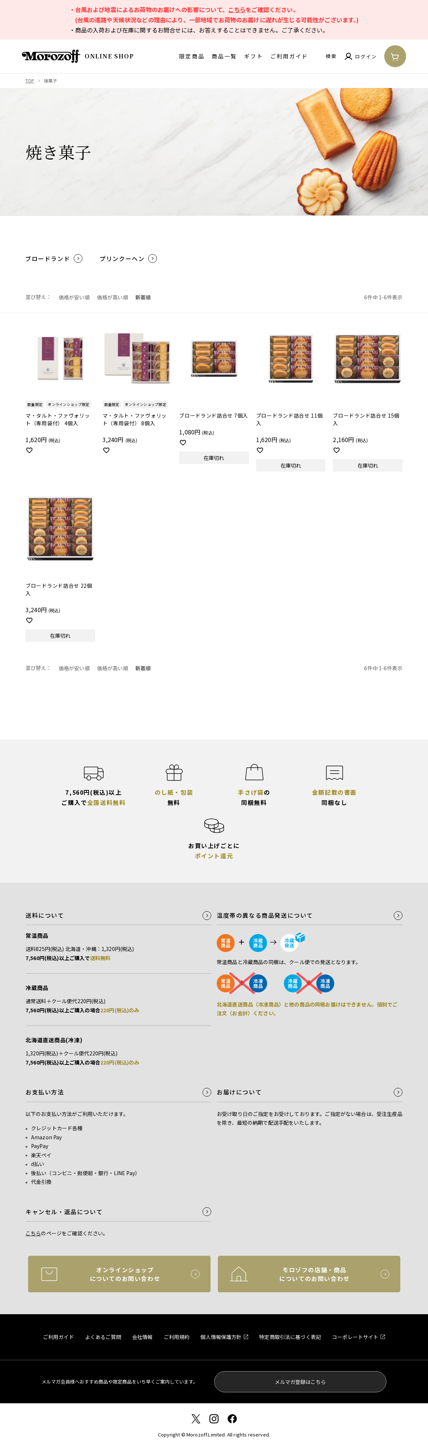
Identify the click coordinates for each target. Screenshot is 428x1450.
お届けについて (239, 1092)
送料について (45, 915)
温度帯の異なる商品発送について (265, 915)
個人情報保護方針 (221, 1336)
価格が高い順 (112, 297)
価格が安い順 (74, 297)
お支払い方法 (45, 1092)
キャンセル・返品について (64, 1211)
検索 (331, 56)
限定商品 (191, 56)
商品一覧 (224, 56)
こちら (237, 9)
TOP (30, 80)
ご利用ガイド (289, 56)
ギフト (253, 56)
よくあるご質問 (103, 1336)
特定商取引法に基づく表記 (290, 1336)
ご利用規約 (177, 1336)
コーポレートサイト (355, 1336)
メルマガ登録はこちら (300, 1381)
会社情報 (142, 1336)
